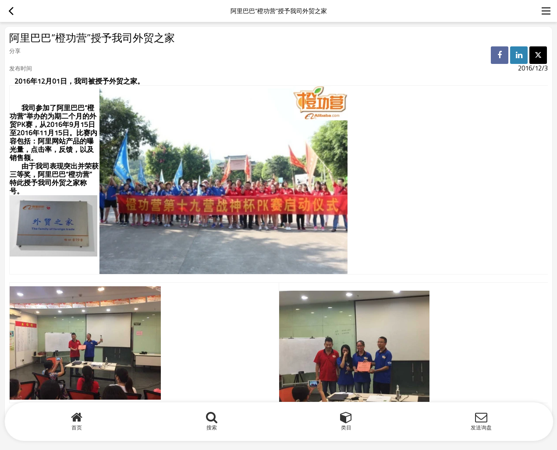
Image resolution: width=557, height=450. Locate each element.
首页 (76, 427)
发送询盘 (481, 427)
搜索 (211, 427)
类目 (346, 427)
